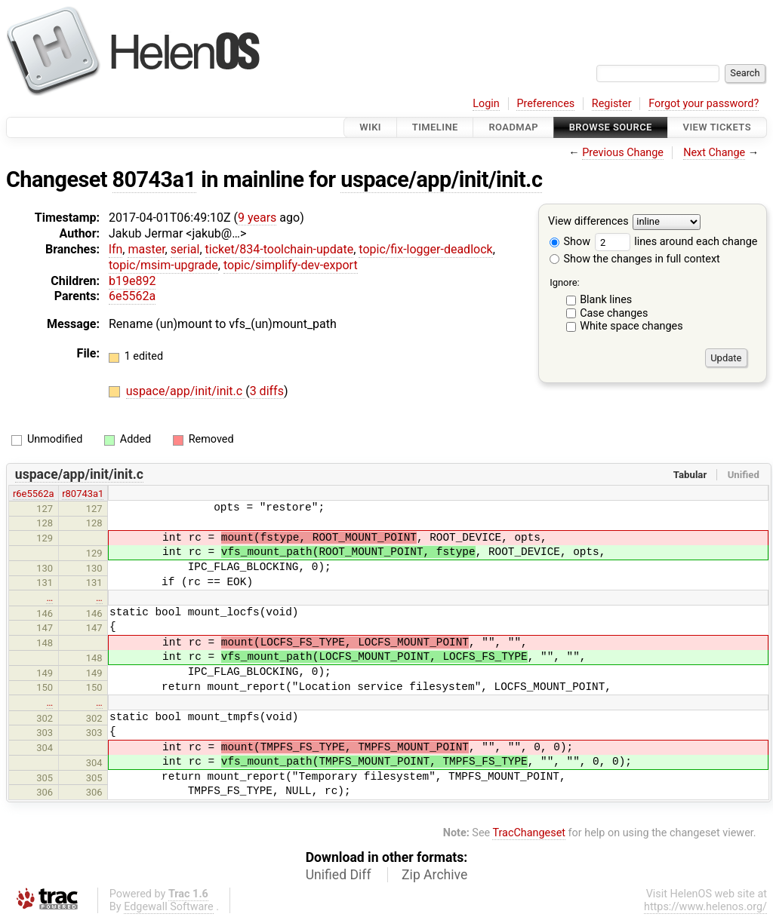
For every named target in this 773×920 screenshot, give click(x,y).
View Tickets (717, 127)
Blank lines (606, 299)
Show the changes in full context (635, 259)
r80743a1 (82, 493)
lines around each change (676, 241)
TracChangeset (528, 832)
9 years (257, 217)
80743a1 (154, 179)
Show (570, 241)
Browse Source (610, 127)
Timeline (435, 127)
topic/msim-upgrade (163, 265)
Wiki (370, 127)
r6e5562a (33, 493)
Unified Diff (338, 874)
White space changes (631, 326)
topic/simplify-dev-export (290, 265)
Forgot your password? (703, 103)
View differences (588, 222)
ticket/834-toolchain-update (279, 249)
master (146, 249)
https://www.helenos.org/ (705, 906)
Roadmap (513, 127)
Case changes (614, 313)
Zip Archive (434, 874)
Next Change (714, 152)
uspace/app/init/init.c (441, 179)
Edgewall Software (169, 906)
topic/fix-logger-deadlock (425, 249)
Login (486, 103)
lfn (115, 249)
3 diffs (267, 391)
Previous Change (623, 152)
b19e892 (132, 281)
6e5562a (132, 296)
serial (185, 249)
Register (612, 103)
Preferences (545, 103)
